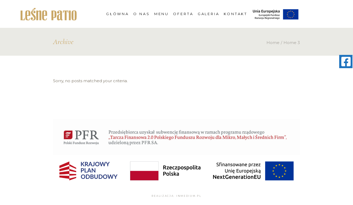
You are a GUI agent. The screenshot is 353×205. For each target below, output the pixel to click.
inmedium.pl (188, 195)
